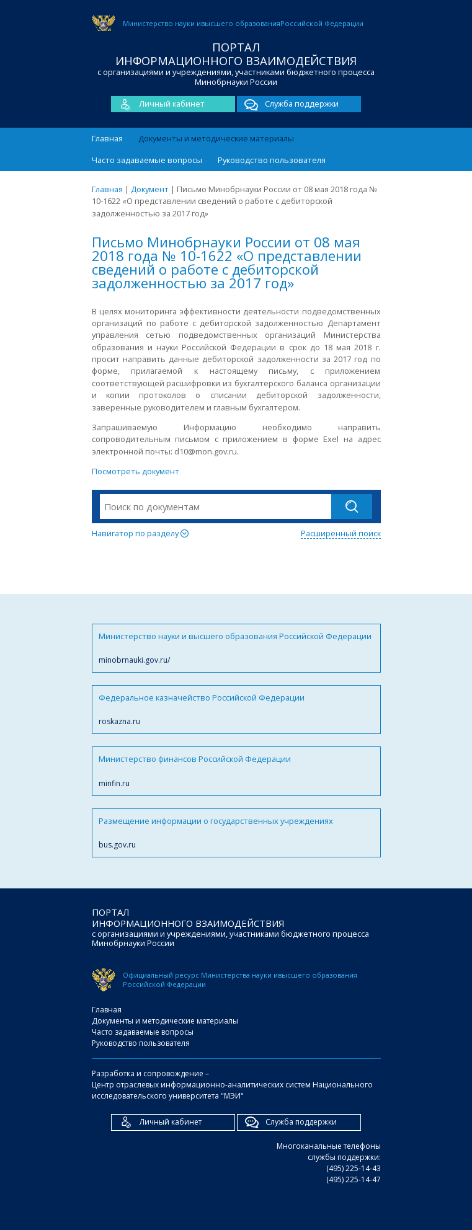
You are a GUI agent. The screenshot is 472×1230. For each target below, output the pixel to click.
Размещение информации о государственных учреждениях (236, 833)
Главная (107, 138)
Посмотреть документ (135, 471)
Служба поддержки (288, 104)
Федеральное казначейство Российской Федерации (236, 709)
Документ (150, 189)
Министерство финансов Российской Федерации (236, 771)
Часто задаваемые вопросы (147, 160)
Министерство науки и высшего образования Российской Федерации (236, 648)
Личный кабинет (158, 104)
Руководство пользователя (272, 160)
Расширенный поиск (341, 533)
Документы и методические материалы (216, 138)
